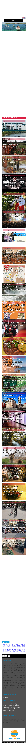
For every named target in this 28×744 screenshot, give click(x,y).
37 (20, 645)
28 (9, 645)
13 (13, 644)
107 (22, 650)
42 (4, 646)
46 (9, 646)
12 (12, 644)
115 (14, 651)
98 (7, 650)
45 (8, 646)
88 (17, 649)
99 (8, 650)
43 (5, 646)
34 (17, 645)
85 (13, 649)
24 (4, 645)
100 (10, 650)
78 (4, 649)
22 (24, 644)
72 (19, 648)
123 (8, 653)
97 (6, 650)
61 (5, 648)
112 (8, 651)
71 (18, 648)
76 (24, 648)
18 (19, 644)
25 (5, 645)
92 (22, 649)
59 (3, 648)
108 (24, 650)
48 (12, 646)
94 (24, 649)
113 (10, 651)
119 (21, 651)
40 (24, 645)
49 (13, 646)
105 (19, 650)
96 (4, 650)
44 (7, 646)
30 (12, 645)
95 (3, 650)
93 (23, 649)
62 (7, 648)
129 (19, 653)
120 (23, 651)
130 (21, 653)
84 (12, 649)
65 (10, 648)
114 (12, 651)
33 (15, 645)
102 (13, 650)
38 (22, 645)
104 (17, 650)
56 (22, 646)
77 (3, 649)
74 (22, 648)
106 (21, 650)
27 (8, 645)
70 (17, 648)
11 (11, 644)
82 (9, 649)
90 (19, 649)
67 (13, 648)
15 (16, 644)
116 (16, 651)
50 (14, 646)
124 (10, 653)
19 (21, 644)
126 (14, 653)
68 (14, 648)
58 (24, 646)
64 (9, 648)
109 (3, 651)
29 (10, 645)
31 (13, 645)
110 (5, 651)
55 (20, 646)
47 (10, 646)
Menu (13, 21)
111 (7, 651)
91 (20, 649)
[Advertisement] (15, 8)
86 (14, 649)
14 (14, 644)
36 (19, 645)
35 (18, 645)
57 (23, 646)
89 (18, 649)
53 (18, 646)
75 (23, 648)
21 (23, 644)
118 (19, 651)
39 (23, 645)
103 (15, 650)
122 (7, 653)
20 (22, 644)
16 (17, 644)
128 (17, 653)
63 (8, 648)
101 (12, 650)
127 (16, 653)
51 (15, 646)
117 (17, 651)
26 (7, 645)
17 (18, 644)
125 (12, 653)
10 (9, 644)
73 (20, 648)
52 (17, 646)
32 (14, 645)
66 (12, 648)
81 (8, 649)
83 (10, 649)
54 (19, 646)
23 (3, 645)
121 (24, 651)
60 (4, 648)
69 (15, 648)
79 (5, 649)
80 (7, 649)
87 (15, 649)
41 (3, 646)
